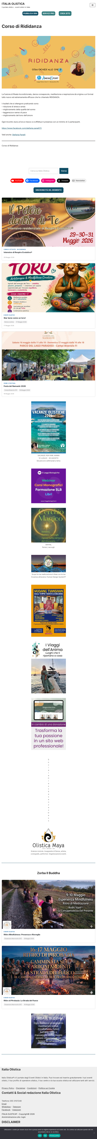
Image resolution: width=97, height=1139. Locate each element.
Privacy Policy (8, 1086)
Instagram (16, 1108)
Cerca (64, 171)
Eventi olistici (9, 315)
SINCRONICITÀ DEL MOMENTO (48, 190)
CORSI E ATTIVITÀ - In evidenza (15, 249)
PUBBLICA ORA (30, 13)
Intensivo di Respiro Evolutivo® (18, 252)
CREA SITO (65, 13)
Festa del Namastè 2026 (15, 386)
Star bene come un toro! (15, 318)
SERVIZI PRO (48, 13)
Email (4, 1102)
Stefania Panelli (19, 135)
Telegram (17, 1105)
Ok (40, 1135)
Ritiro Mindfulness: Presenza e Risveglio (22, 932)
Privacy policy (54, 1135)
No (45, 1135)
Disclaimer (20, 1086)
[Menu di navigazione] (92, 5)
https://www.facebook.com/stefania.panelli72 (22, 128)
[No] (94, 1133)
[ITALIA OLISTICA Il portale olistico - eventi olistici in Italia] (16, 5)
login (23, 1115)
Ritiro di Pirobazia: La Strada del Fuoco (21, 998)
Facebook (6, 1108)
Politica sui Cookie (46, 1086)
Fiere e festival (9, 383)
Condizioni (32, 1086)
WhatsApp (6, 1105)
